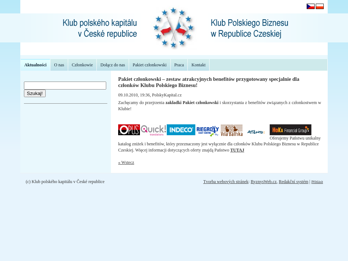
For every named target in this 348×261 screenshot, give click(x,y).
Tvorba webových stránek (226, 181)
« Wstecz (126, 162)
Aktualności (35, 64)
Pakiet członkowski (150, 64)
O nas (59, 64)
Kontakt (198, 64)
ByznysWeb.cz (264, 181)
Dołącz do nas (112, 64)
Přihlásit (317, 182)
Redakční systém (293, 181)
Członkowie (82, 64)
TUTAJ (237, 150)
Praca (179, 64)
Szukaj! (35, 93)
